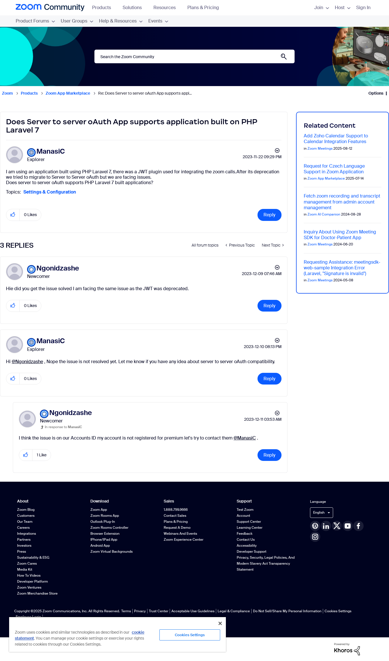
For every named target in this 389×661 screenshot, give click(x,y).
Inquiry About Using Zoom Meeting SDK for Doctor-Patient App (340, 235)
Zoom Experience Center (183, 539)
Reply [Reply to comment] (269, 306)
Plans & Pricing (203, 8)
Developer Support (251, 551)
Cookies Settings (338, 611)
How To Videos (28, 575)
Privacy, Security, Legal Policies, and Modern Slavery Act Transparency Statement (266, 563)
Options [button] (375, 93)
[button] (13, 214)
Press (21, 551)
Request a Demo (177, 527)
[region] (117, 634)
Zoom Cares (27, 563)
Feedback (244, 533)
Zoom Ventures (29, 587)
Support (244, 501)
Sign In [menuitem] (363, 7)
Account (243, 515)
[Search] (194, 56)
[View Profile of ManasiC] (51, 151)
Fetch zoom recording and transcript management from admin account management (342, 201)
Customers (26, 515)
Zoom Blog (26, 509)
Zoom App (98, 509)
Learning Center (249, 527)
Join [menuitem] (321, 7)
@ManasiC (245, 438)
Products (104, 8)
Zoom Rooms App (104, 515)
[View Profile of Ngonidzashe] (58, 268)
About (23, 501)
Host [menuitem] (342, 7)
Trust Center (158, 611)
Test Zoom (245, 509)
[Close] (220, 623)
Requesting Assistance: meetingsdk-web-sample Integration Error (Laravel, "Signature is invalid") (342, 267)
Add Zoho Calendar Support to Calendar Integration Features (336, 139)
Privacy (140, 611)
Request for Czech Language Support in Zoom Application (334, 169)
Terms (126, 611)
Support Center (249, 521)
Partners (24, 539)
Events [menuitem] (158, 21)
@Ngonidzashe (27, 362)
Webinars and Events (180, 533)
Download (99, 501)
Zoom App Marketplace (68, 93)
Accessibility (247, 545)
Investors (24, 545)
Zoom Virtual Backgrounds (111, 551)
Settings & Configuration (49, 192)
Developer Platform (32, 581)
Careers (23, 527)
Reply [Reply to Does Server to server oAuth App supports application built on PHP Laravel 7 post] (269, 215)
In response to (63, 427)
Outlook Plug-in (102, 521)
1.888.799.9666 (176, 509)
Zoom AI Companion (323, 214)
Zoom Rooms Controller (109, 527)
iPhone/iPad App (103, 539)
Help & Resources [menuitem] (121, 21)
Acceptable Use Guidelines (192, 611)
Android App (100, 545)
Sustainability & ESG (33, 557)
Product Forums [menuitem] (35, 21)
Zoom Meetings (320, 148)
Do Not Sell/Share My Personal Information (287, 611)
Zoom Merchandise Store (37, 593)
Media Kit (24, 569)
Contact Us (246, 539)
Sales (169, 501)
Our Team (25, 521)
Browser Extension (104, 533)
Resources (167, 8)
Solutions (135, 8)
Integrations (26, 533)
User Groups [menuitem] (77, 21)
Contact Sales (175, 515)
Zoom (7, 93)
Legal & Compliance (234, 611)
